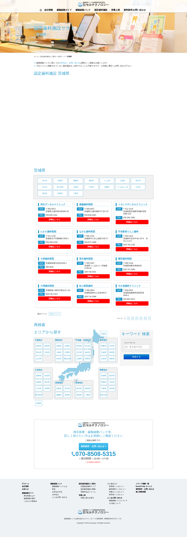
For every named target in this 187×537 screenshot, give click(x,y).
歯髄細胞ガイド (64, 10)
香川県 (67, 388)
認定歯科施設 (100, 10)
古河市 (138, 187)
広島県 (46, 352)
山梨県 (79, 359)
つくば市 (107, 181)
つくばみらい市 (122, 187)
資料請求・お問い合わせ (92, 446)
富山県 (87, 346)
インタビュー (112, 484)
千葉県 (103, 388)
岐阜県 (79, 388)
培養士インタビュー (116, 492)
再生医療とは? (29, 496)
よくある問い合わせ (59, 497)
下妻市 (75, 193)
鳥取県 (38, 346)
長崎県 (38, 382)
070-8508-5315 (95, 454)
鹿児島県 (38, 395)
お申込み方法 (57, 492)
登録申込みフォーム (88, 492)
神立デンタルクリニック (52, 204)
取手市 (138, 181)
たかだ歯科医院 (48, 231)
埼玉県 (111, 382)
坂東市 (60, 193)
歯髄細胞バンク (83, 10)
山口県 (38, 359)
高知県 (67, 395)
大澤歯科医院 (47, 286)
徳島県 (58, 388)
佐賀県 (46, 376)
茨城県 (103, 376)
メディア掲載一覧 (142, 484)
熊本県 (46, 382)
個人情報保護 (141, 492)
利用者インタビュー (116, 486)
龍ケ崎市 (60, 187)
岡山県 (38, 352)
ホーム (41, 10)
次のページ (55, 314)
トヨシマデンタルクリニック (133, 204)
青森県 (103, 346)
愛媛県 (58, 395)
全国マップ (61, 56)
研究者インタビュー (116, 495)
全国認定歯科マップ (88, 486)
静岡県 (87, 388)
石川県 (79, 352)
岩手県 (111, 346)
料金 (53, 489)
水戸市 (44, 181)
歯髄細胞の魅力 (29, 498)
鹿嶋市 (75, 181)
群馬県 (103, 382)
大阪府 (58, 352)
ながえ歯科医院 (87, 231)
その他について (115, 503)
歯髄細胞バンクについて (118, 500)
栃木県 (111, 376)
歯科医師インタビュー (117, 489)
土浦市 (122, 181)
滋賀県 (58, 346)
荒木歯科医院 (86, 258)
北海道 (103, 334)
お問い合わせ (74, 63)
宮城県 (103, 352)
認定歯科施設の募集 (88, 489)
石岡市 (75, 187)
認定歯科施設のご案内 (48, 56)
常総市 (44, 193)
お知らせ (25, 489)
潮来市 (91, 181)
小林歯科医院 (47, 258)
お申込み (63, 63)
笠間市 (60, 181)
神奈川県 (103, 395)
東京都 (111, 388)
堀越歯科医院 (86, 204)
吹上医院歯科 (86, 286)
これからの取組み (30, 501)
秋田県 (111, 352)
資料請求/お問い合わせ (135, 10)
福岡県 (38, 376)
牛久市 (44, 187)
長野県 (87, 359)
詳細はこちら (54, 219)
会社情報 (48, 10)
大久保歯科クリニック (129, 286)
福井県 (87, 352)
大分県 (38, 388)
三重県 (87, 395)
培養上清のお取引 (87, 498)
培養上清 (115, 10)
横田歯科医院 (125, 258)
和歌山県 (67, 359)
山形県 (103, 359)
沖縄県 (38, 403)
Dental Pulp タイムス (144, 486)
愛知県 (79, 395)
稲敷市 (106, 187)
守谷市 (91, 187)
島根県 (46, 346)
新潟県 (79, 346)
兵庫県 (67, 352)
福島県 (111, 359)
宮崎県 (46, 388)
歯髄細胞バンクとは (59, 486)
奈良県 (58, 359)
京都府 (67, 346)
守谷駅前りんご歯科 (128, 231)
